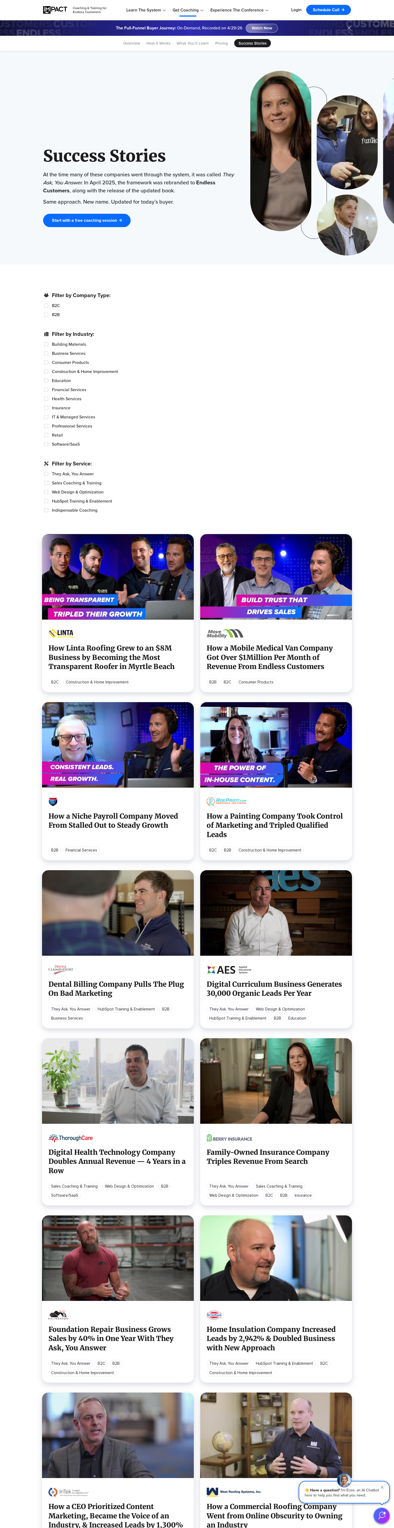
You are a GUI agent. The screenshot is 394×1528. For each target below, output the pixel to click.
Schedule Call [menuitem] (326, 10)
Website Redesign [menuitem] (276, 1433)
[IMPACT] (55, 10)
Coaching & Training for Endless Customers (90, 10)
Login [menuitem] (296, 10)
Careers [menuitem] (330, 1411)
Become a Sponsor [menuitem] (129, 1425)
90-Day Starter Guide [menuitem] (63, 1433)
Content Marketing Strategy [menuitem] (208, 1411)
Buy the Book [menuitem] (55, 1403)
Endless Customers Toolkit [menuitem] (68, 1450)
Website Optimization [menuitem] (280, 1441)
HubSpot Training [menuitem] (275, 1425)
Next (246, 1281)
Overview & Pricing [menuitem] (277, 1386)
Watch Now (262, 28)
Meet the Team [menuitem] (337, 1395)
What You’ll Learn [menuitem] (193, 43)
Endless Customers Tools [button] (67, 1425)
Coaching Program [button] (278, 1378)
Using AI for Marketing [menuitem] (203, 1403)
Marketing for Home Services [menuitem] (209, 1469)
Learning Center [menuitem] (58, 1411)
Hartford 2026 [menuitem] (125, 1417)
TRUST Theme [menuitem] (273, 1458)
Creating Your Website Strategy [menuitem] (212, 1428)
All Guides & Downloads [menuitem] (65, 1458)
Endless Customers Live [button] (135, 1408)
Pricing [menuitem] (221, 43)
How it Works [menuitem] (158, 43)
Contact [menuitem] (330, 1419)
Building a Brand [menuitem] (197, 1461)
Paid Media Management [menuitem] (282, 1475)
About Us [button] (332, 1378)
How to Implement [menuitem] (60, 1395)
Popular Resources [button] (201, 1378)
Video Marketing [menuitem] (198, 1419)
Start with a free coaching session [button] (84, 174)
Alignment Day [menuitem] (273, 1417)
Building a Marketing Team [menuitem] (206, 1444)
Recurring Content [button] (129, 1378)
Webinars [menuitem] (120, 1395)
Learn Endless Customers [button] (67, 1378)
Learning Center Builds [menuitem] (280, 1450)
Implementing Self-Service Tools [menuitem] (212, 1436)
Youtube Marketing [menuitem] (200, 1453)
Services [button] (268, 1408)
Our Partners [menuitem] (334, 1403)
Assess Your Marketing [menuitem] (204, 1477)
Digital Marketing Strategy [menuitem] (206, 1386)
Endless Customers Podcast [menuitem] (138, 1386)
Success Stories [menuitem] (252, 43)
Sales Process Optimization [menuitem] (208, 1395)
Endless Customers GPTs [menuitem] (66, 1441)
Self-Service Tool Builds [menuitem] (281, 1466)
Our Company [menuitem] (335, 1386)
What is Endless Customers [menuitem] (68, 1386)
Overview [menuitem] (131, 43)
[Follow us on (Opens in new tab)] (213, 1511)
